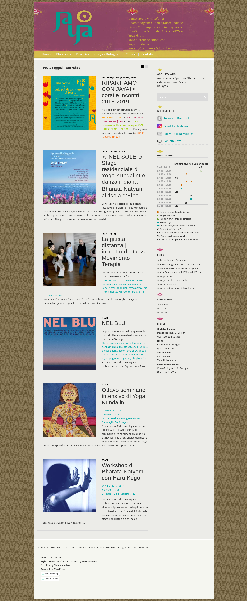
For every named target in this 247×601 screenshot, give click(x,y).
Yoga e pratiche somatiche (147, 40)
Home (46, 54)
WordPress (59, 569)
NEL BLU (114, 323)
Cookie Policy (51, 578)
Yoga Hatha (136, 36)
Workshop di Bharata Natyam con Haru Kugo (122, 471)
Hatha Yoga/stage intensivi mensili (178, 225)
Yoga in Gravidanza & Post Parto (151, 48)
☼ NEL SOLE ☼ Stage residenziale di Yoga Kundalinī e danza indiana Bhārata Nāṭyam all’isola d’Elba (123, 176)
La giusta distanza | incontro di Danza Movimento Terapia (124, 251)
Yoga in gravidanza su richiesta (176, 219)
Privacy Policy (52, 573)
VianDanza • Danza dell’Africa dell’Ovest (157, 31)
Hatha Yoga (165, 222)
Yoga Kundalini (139, 44)
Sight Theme (48, 561)
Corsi (129, 54)
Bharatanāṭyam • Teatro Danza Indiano (156, 23)
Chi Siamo (63, 54)
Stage (122, 151)
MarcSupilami (89, 561)
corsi (116, 77)
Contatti (147, 54)
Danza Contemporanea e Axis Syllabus (155, 27)
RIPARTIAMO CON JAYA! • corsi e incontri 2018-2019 (120, 92)
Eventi (125, 77)
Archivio (107, 77)
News (134, 77)
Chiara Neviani (62, 565)
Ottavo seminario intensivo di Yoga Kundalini (123, 396)
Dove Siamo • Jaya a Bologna (97, 54)
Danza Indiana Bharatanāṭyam (175, 212)
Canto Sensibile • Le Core (172, 229)
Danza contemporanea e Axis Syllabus (179, 239)
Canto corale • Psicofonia (146, 19)
